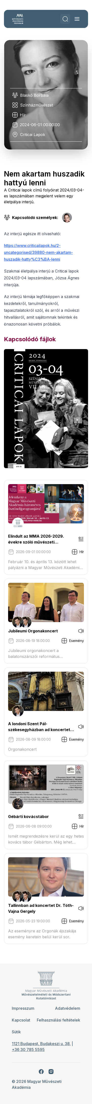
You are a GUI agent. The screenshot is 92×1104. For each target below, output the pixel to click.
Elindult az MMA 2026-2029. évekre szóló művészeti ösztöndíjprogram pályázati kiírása (36, 539)
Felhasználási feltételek (58, 1020)
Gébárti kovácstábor (28, 816)
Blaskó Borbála (34, 95)
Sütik (16, 1031)
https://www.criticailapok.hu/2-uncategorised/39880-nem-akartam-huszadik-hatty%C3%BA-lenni (38, 252)
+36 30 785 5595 (28, 1049)
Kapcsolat (21, 1020)
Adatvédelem (67, 1008)
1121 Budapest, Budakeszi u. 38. (41, 1043)
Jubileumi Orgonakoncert (33, 630)
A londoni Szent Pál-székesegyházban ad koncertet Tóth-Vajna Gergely (39, 727)
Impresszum (23, 1008)
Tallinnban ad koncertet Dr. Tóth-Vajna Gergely (41, 908)
